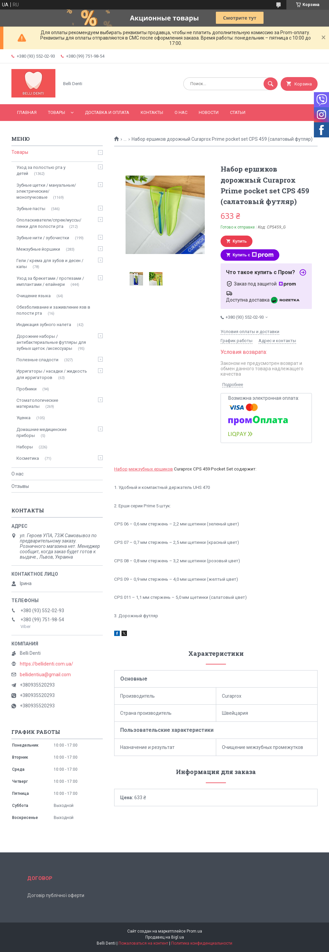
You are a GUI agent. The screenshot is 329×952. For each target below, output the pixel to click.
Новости (209, 112)
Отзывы (20, 486)
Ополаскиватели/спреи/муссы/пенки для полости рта (48, 223)
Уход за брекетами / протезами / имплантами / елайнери (50, 281)
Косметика (27, 458)
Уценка (23, 417)
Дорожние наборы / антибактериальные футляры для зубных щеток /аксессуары (51, 342)
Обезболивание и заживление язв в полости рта (53, 310)
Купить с (253, 255)
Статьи (237, 112)
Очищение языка (33, 295)
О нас (181, 112)
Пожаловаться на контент (143, 943)
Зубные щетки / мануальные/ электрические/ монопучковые (46, 191)
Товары (56, 112)
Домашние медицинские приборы (41, 432)
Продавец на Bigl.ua (164, 937)
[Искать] (271, 83)
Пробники (26, 388)
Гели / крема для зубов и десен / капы (49, 263)
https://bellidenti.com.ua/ (46, 664)
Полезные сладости (37, 359)
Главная (27, 112)
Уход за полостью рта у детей (40, 170)
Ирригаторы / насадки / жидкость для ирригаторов (51, 374)
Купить (240, 241)
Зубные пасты (30, 208)
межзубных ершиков (151, 468)
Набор (121, 468)
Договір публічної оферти (55, 895)
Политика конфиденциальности (201, 943)
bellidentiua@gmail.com (45, 674)
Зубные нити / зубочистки (42, 237)
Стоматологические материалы (37, 403)
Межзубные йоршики (38, 249)
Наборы (24, 446)
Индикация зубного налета (43, 324)
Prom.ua (194, 931)
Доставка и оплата (107, 112)
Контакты (152, 112)
